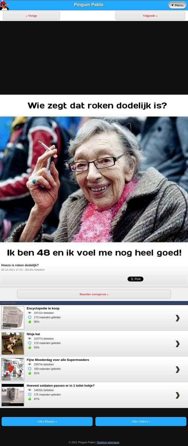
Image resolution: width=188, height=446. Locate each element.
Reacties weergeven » (94, 294)
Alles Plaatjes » (47, 421)
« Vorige (31, 15)
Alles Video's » (141, 421)
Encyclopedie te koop (43, 308)
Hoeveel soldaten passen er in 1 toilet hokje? (60, 385)
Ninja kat (33, 334)
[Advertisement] (94, 58)
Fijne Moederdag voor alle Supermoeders (58, 360)
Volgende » (150, 15)
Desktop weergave (108, 442)
